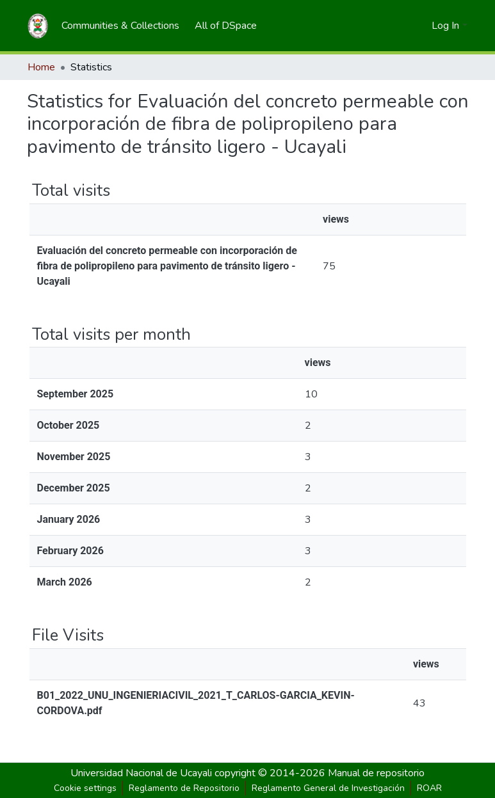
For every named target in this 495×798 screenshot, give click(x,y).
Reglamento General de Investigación (328, 788)
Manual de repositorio (376, 773)
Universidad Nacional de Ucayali (142, 773)
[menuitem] (120, 25)
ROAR (429, 788)
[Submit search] (401, 25)
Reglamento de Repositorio (184, 788)
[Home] (38, 25)
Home (41, 67)
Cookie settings (85, 788)
